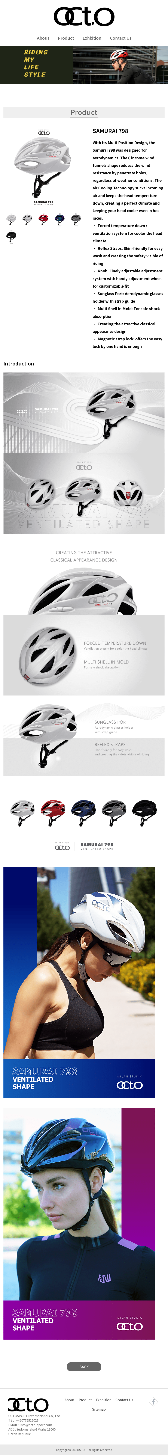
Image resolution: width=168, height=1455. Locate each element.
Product (66, 38)
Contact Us (120, 38)
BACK (84, 1366)
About (43, 38)
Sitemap (99, 1409)
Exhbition (92, 38)
